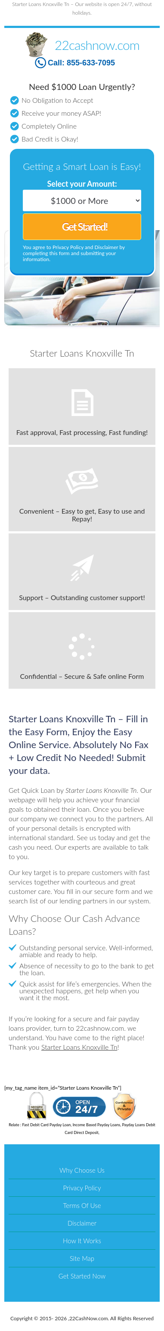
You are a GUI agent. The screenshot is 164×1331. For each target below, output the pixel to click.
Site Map (82, 1258)
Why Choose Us (82, 1170)
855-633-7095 (91, 63)
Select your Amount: (82, 184)
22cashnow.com (97, 44)
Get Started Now (82, 1276)
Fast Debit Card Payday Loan (46, 1124)
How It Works (82, 1241)
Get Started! (84, 226)
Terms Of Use (82, 1205)
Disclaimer (82, 1223)
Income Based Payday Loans (97, 1124)
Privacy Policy (82, 1188)
